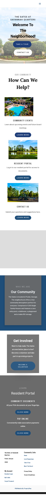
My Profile (7, 477)
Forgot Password (9, 481)
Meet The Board (28, 466)
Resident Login (9, 474)
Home (25, 455)
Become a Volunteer (23, 365)
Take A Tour (22, 44)
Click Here (23, 412)
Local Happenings (29, 459)
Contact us (23, 52)
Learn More (23, 135)
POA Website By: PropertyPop (23, 488)
